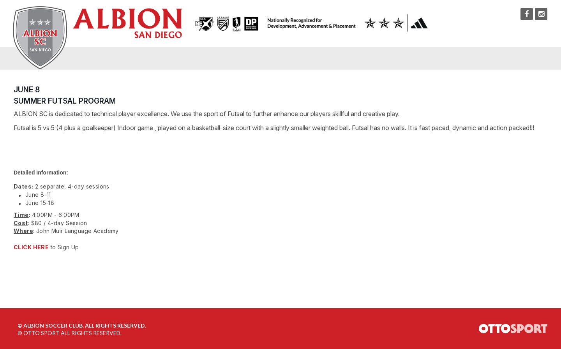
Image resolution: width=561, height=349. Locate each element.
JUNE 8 (27, 89)
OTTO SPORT (41, 333)
